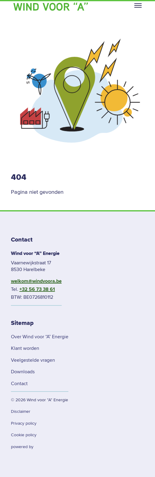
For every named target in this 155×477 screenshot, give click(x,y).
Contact (19, 384)
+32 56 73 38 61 (37, 289)
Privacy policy (23, 423)
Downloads (23, 372)
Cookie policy (23, 434)
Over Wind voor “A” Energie (39, 337)
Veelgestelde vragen (33, 360)
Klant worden (25, 348)
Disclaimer (20, 411)
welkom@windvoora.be (36, 281)
